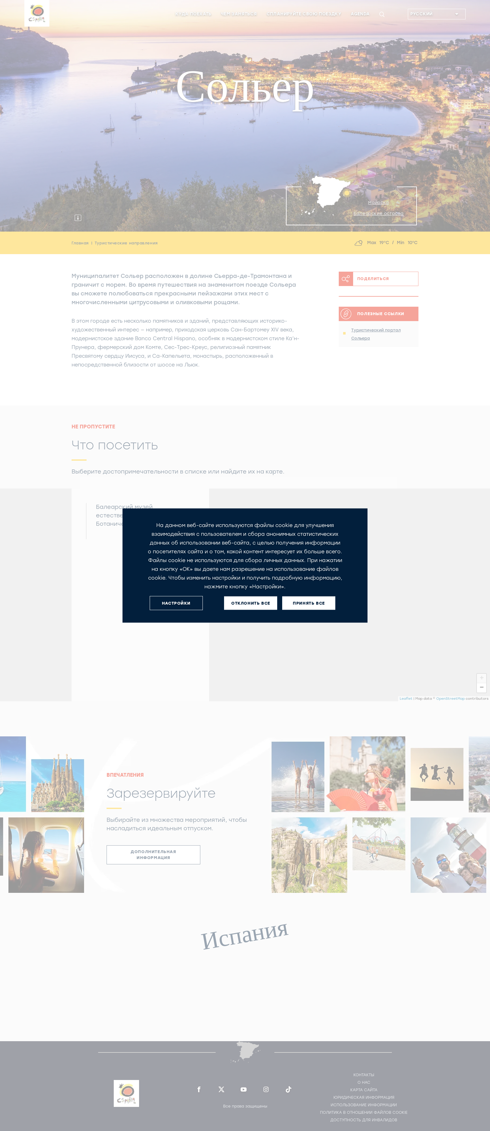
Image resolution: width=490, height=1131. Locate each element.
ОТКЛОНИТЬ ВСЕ (250, 603)
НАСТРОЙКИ (176, 603)
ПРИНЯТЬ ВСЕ (309, 603)
